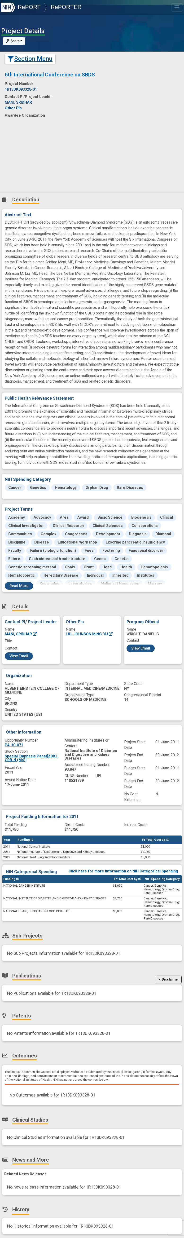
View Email (18, 656)
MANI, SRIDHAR (21, 634)
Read (18, 586)
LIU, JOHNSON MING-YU (89, 634)
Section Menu (30, 58)
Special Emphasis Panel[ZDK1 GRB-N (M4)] (31, 758)
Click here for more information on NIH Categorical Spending (123, 871)
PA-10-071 (14, 745)
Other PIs (13, 108)
